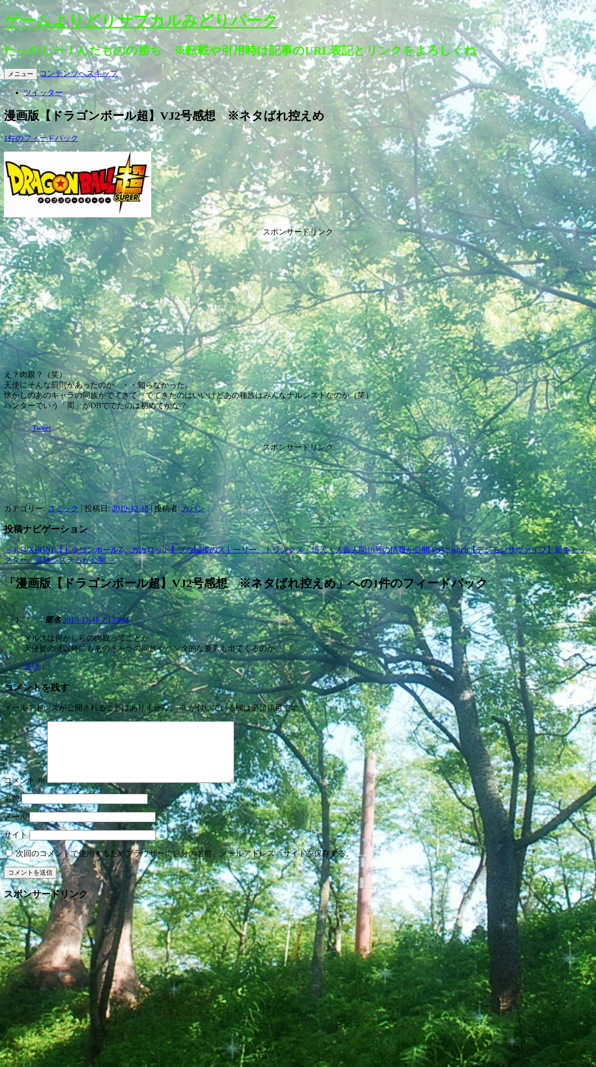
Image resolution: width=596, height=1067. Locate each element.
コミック (63, 508)
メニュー (20, 74)
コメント (24, 792)
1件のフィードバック (41, 138)
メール (15, 828)
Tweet (41, 428)
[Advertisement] (298, 298)
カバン (193, 508)
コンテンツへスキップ (78, 73)
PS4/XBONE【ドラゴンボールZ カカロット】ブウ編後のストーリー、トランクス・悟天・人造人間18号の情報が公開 (217, 550)
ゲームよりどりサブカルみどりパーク (141, 20)
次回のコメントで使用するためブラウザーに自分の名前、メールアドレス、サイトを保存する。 (184, 865)
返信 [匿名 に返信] (31, 666)
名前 (12, 810)
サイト (15, 846)
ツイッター (43, 92)
